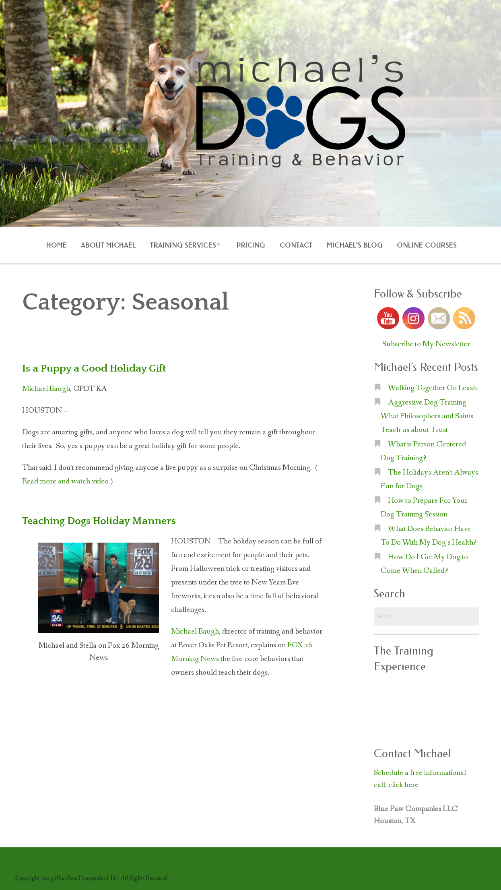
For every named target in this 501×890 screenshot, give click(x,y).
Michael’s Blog (358, 244)
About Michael (103, 244)
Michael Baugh (46, 387)
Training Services (179, 244)
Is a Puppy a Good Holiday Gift (98, 366)
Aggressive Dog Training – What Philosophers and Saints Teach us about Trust (427, 414)
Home (49, 244)
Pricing (251, 244)
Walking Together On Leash (432, 386)
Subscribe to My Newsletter (426, 342)
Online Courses (432, 244)
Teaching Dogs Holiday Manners (104, 519)
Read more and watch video (65, 479)
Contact (297, 244)
